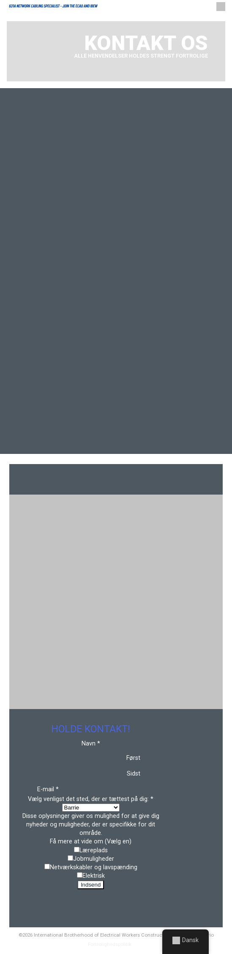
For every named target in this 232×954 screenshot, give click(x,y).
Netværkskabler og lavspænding (93, 867)
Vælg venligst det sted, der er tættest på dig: (90, 799)
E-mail (48, 789)
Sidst (133, 773)
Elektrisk (93, 875)
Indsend (91, 885)
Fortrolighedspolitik (109, 944)
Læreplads (93, 850)
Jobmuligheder (93, 858)
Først (133, 758)
